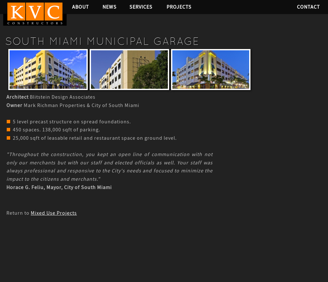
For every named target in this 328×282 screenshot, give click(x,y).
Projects (179, 7)
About (80, 7)
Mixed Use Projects (54, 213)
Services (140, 7)
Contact (308, 7)
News (109, 7)
